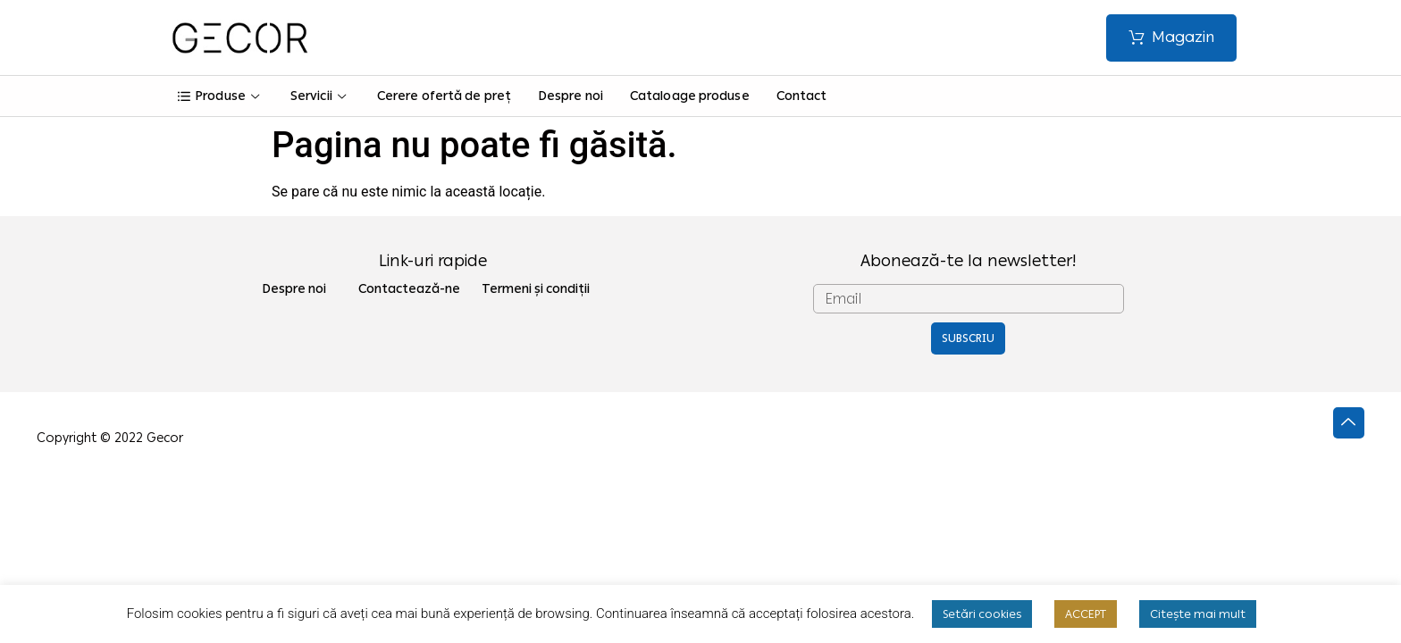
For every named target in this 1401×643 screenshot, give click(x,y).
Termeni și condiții (535, 288)
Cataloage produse (690, 96)
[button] (1171, 38)
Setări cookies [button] (982, 614)
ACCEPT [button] (1085, 614)
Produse (221, 96)
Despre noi (570, 96)
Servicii (320, 96)
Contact (801, 96)
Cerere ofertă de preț (444, 96)
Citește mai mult (1198, 614)
